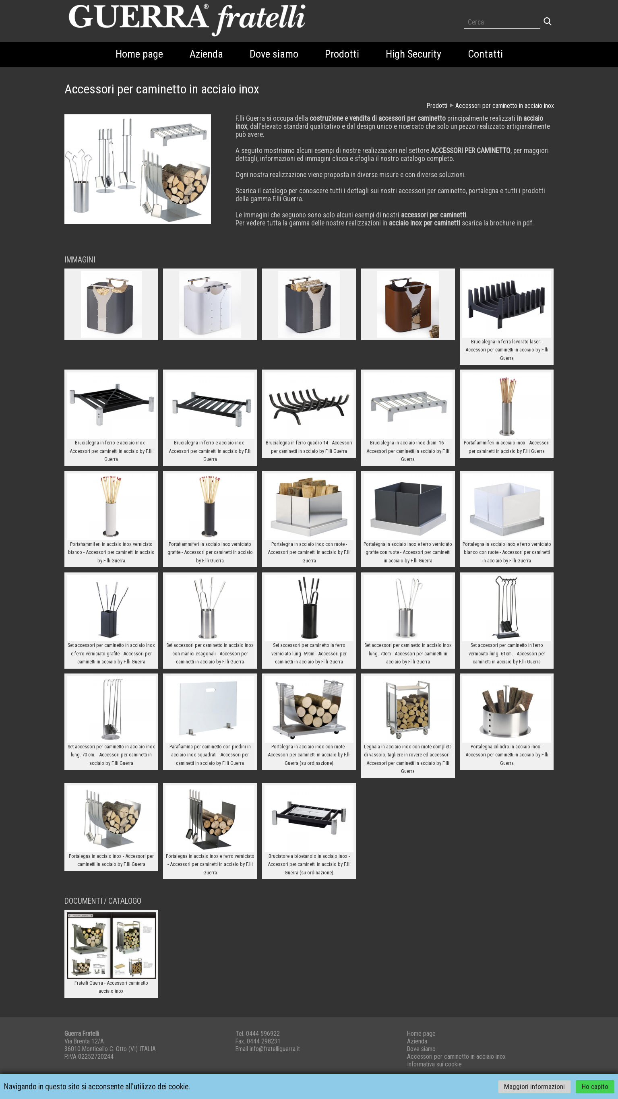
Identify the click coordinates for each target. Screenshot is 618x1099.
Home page (139, 54)
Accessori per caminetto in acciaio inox (504, 105)
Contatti (485, 54)
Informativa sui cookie (434, 1064)
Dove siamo (274, 54)
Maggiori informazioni (534, 1087)
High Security (413, 54)
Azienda (206, 54)
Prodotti (342, 54)
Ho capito (595, 1087)
